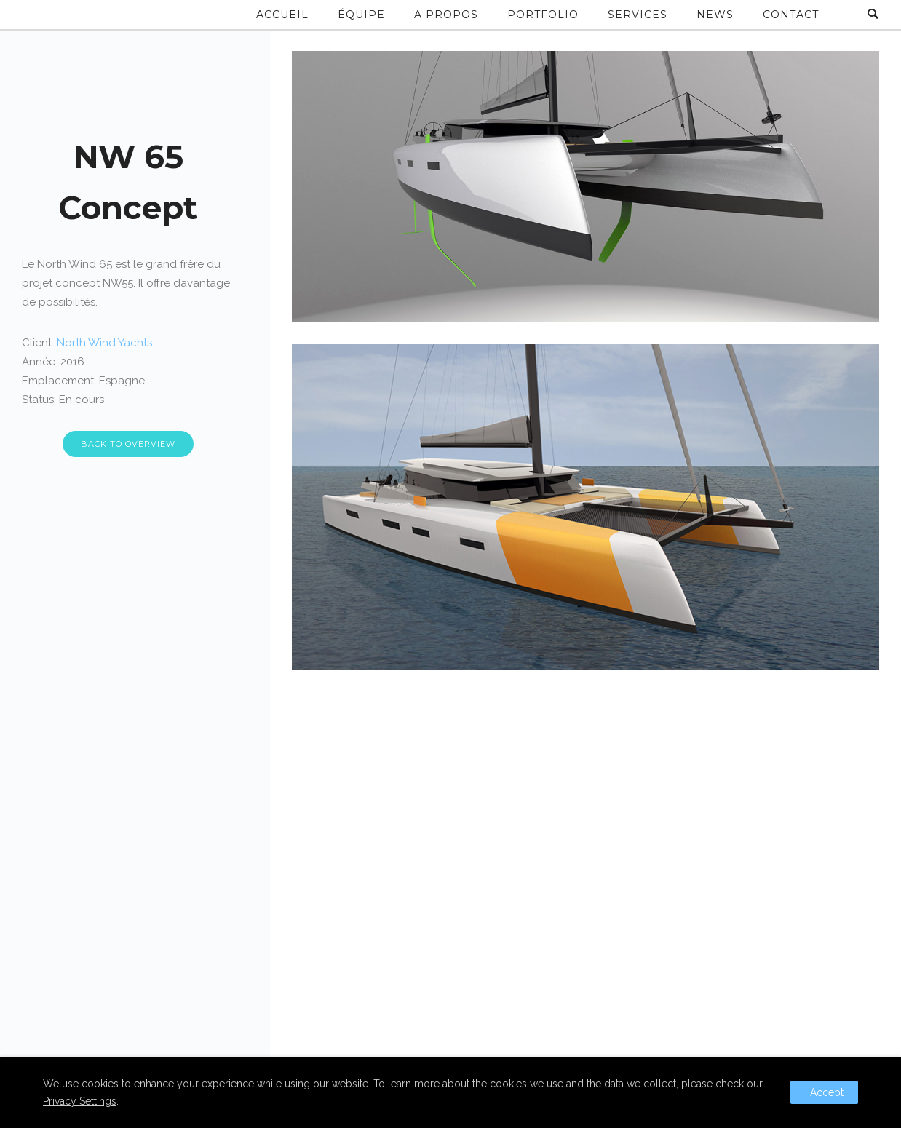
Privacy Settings (79, 1101)
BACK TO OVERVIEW (128, 444)
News (715, 14)
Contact (791, 14)
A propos (446, 14)
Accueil (282, 14)
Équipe (361, 14)
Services (637, 14)
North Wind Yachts (104, 342)
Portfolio (543, 14)
